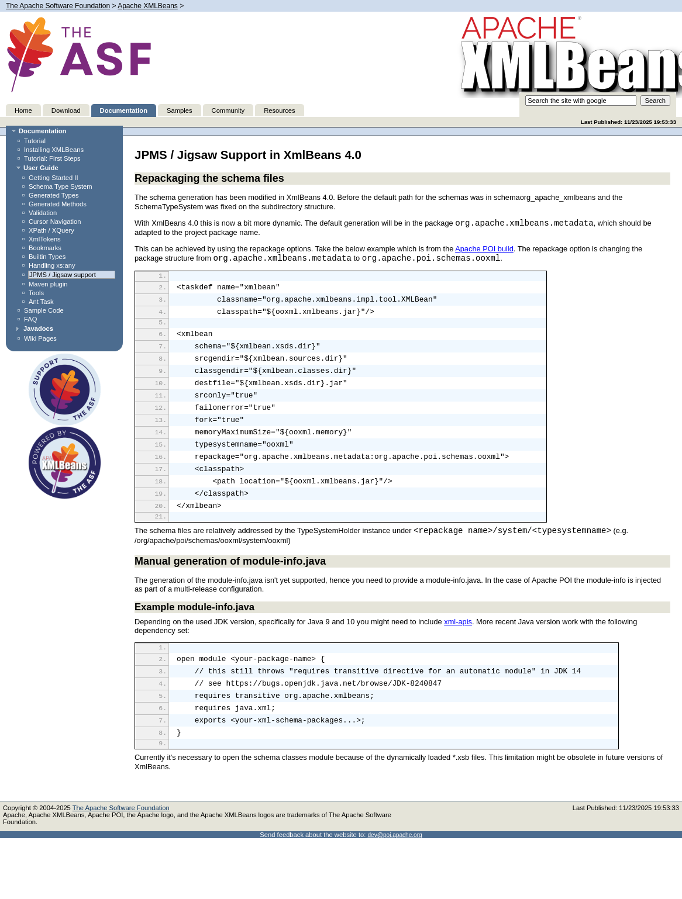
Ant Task (41, 301)
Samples (179, 110)
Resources (279, 110)
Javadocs (38, 328)
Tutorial (35, 140)
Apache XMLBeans (148, 6)
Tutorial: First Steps (52, 158)
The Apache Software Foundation (58, 6)
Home (23, 110)
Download (66, 110)
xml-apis (458, 656)
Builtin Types (47, 256)
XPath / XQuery (51, 230)
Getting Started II (53, 177)
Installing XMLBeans (54, 149)
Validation (43, 212)
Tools (36, 292)
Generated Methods (58, 204)
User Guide (40, 167)
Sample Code (44, 310)
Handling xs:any (52, 265)
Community (228, 110)
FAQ (30, 319)
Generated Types (54, 195)
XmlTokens (45, 239)
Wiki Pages (40, 338)
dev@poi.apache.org (394, 884)
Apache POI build (484, 248)
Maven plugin (48, 284)
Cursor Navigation (55, 221)
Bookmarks (45, 247)
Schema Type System (60, 186)
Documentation (123, 110)
